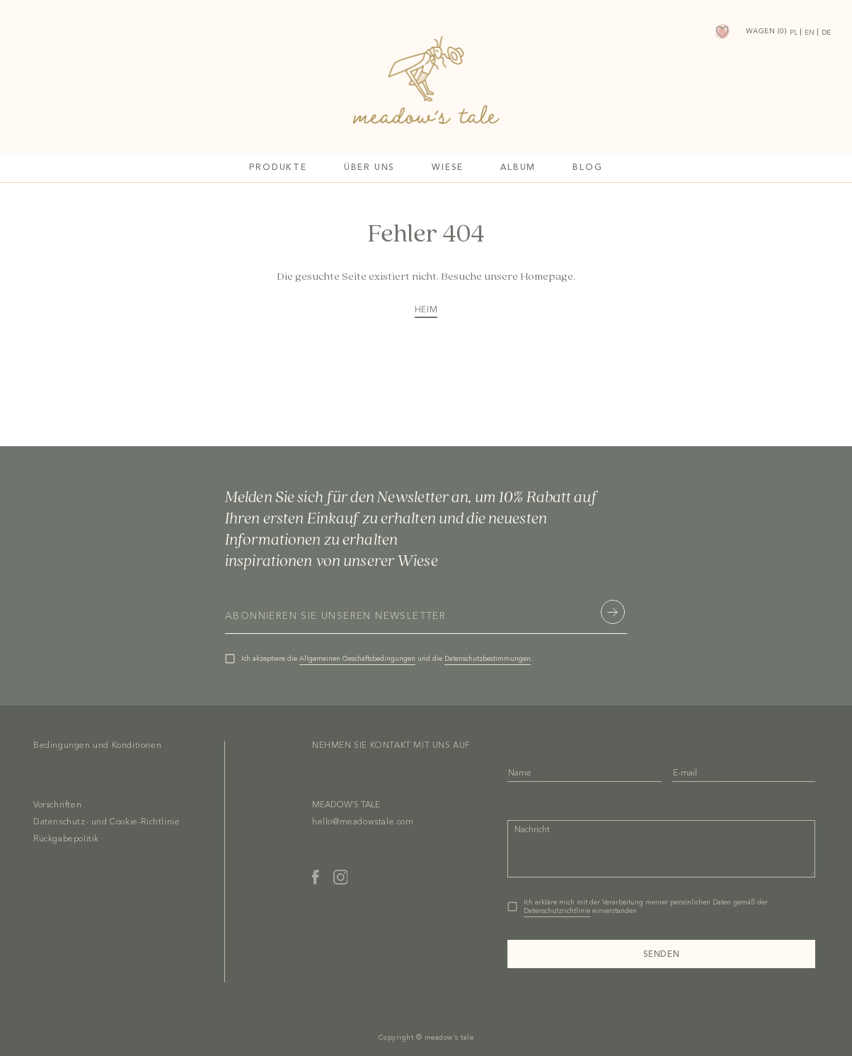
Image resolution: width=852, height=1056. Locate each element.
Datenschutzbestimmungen (487, 658)
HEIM (426, 310)
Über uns (369, 168)
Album (518, 168)
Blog (587, 168)
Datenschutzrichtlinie (557, 910)
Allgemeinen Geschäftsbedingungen (357, 658)
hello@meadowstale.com (363, 822)
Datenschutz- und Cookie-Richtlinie (106, 822)
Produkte (277, 168)
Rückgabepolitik (66, 839)
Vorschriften (57, 805)
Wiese (448, 168)
